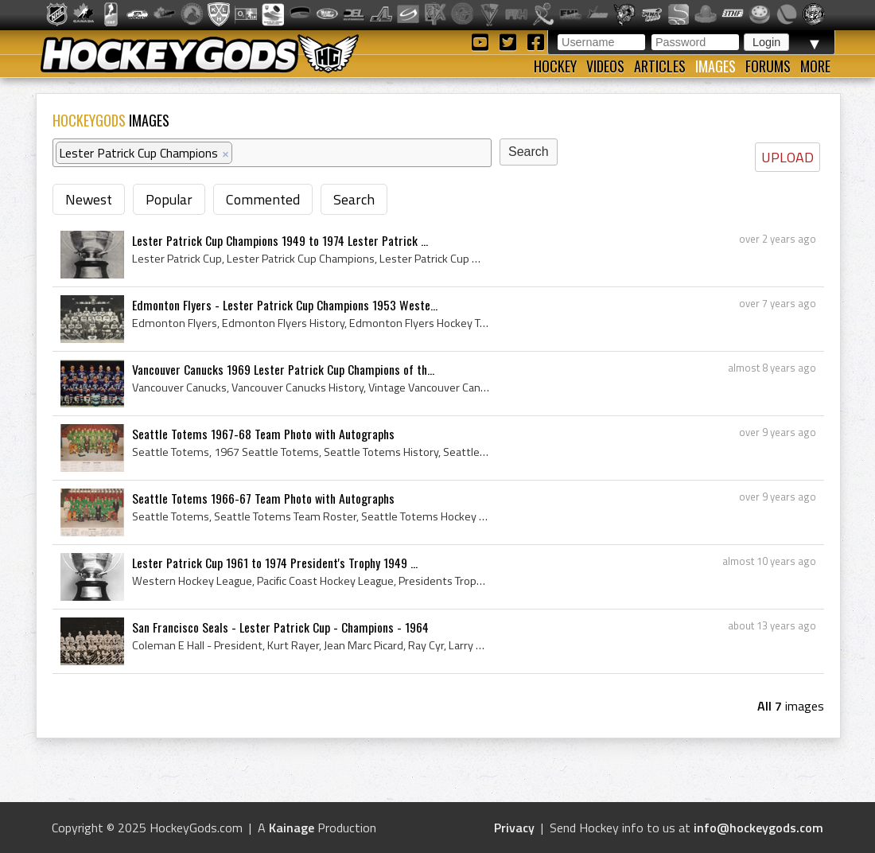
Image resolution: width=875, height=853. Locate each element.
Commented (263, 199)
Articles (660, 66)
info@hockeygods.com (758, 827)
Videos (605, 66)
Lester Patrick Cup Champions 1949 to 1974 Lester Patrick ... (280, 240)
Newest (88, 199)
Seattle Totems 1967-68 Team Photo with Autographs (263, 433)
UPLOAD (787, 157)
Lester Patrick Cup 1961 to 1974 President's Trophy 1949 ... (275, 562)
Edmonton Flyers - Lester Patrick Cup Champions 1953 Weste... (285, 304)
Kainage (291, 827)
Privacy (514, 827)
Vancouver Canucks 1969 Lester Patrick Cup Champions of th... (283, 369)
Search (354, 199)
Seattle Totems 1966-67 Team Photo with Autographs (263, 498)
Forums (768, 66)
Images (715, 66)
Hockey (555, 66)
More (815, 66)
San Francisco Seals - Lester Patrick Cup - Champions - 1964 (280, 627)
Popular (169, 199)
